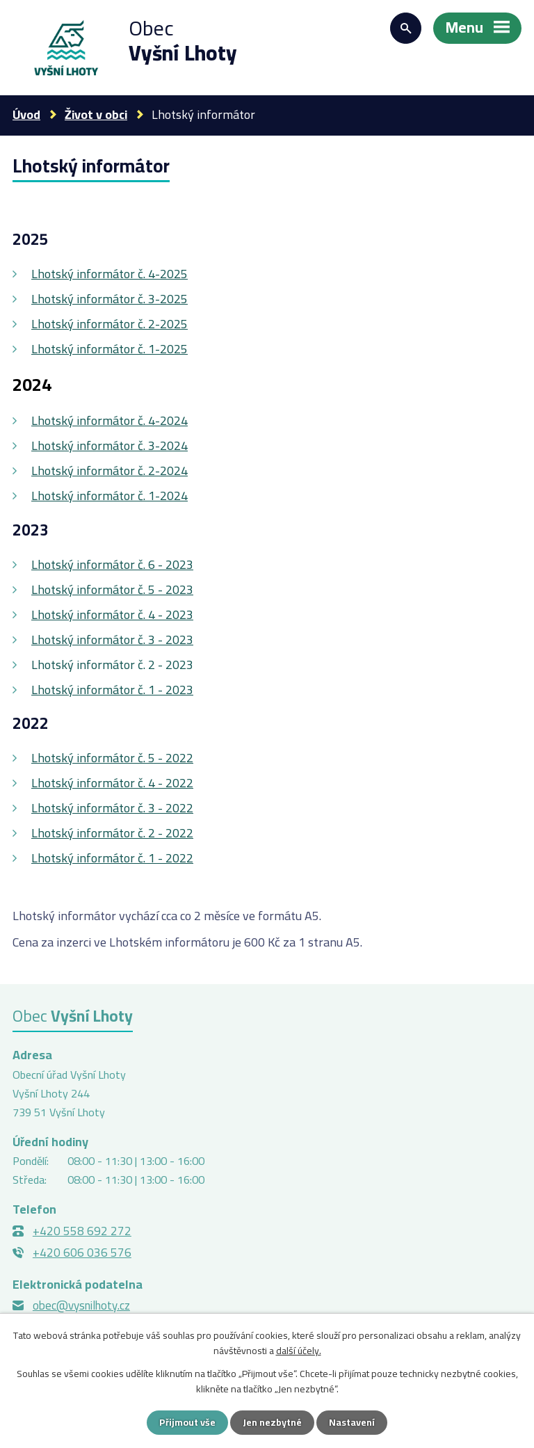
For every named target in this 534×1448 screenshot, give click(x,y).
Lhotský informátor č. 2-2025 (109, 323)
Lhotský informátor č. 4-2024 (109, 420)
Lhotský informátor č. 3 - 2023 (112, 639)
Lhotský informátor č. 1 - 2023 (112, 689)
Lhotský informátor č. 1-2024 (109, 495)
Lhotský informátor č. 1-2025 (109, 348)
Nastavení (352, 1422)
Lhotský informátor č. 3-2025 (109, 298)
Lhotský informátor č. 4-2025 (109, 273)
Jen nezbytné (272, 1422)
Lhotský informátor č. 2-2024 (109, 470)
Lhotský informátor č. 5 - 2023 (112, 589)
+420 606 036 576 (82, 1252)
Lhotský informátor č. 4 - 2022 (112, 782)
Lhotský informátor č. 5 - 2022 (112, 757)
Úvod (26, 114)
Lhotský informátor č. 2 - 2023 (112, 664)
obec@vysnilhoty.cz (81, 1305)
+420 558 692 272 (82, 1231)
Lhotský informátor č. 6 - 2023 (112, 564)
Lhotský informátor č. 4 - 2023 (112, 614)
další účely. (298, 1351)
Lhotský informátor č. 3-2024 (109, 445)
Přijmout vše (187, 1422)
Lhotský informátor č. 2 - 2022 (112, 832)
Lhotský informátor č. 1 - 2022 (112, 857)
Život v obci (96, 114)
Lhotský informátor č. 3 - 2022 (112, 807)
